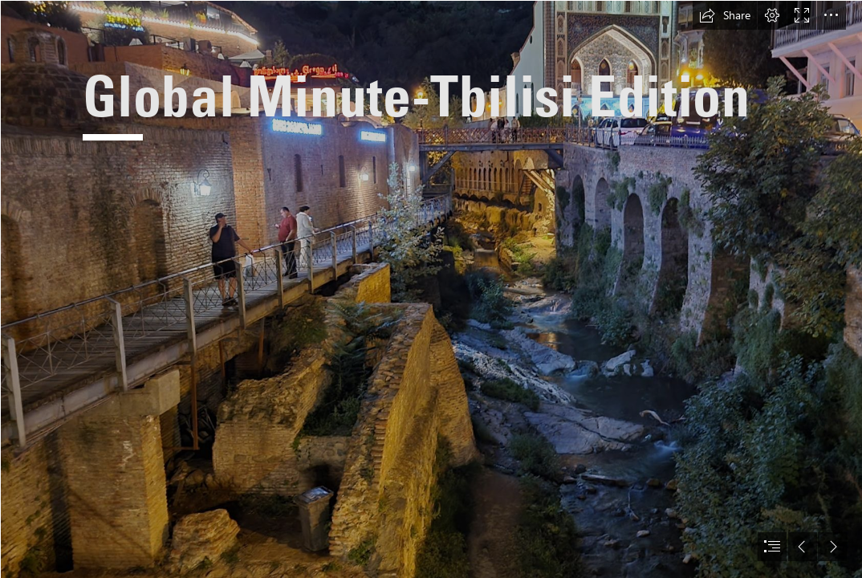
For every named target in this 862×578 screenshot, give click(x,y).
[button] (725, 15)
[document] (431, 289)
